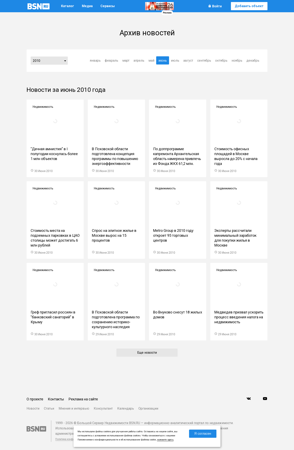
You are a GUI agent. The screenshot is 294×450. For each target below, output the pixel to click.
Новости (33, 408)
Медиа (87, 6)
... (65, 60)
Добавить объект (249, 6)
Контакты (56, 399)
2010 (36, 61)
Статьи (49, 408)
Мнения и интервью (74, 408)
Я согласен (202, 433)
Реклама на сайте (83, 399)
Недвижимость (43, 106)
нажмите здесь (165, 439)
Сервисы (107, 6)
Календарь (125, 408)
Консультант (103, 408)
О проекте (35, 399)
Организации (148, 408)
